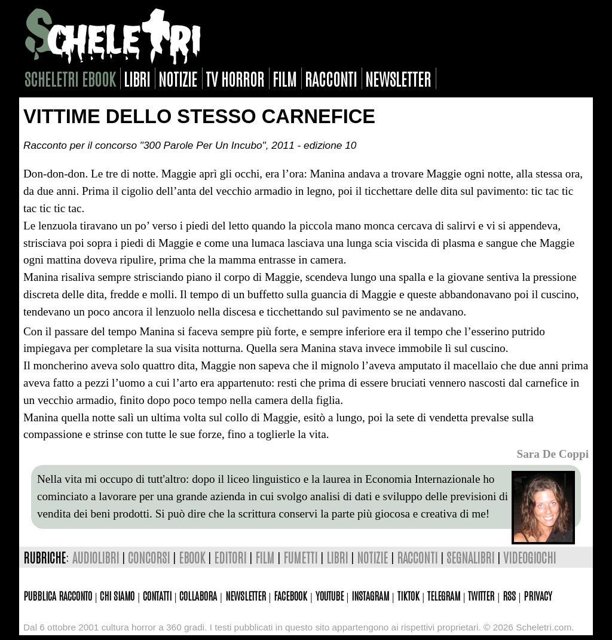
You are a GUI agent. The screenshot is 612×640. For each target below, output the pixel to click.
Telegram (443, 595)
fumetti (300, 557)
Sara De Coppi (553, 454)
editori (230, 557)
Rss (509, 595)
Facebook (290, 595)
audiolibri (95, 557)
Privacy (538, 595)
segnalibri (470, 557)
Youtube (330, 595)
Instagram (370, 595)
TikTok (408, 595)
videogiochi (529, 557)
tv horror (235, 78)
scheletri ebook (70, 78)
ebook (192, 557)
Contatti (157, 595)
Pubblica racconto (57, 595)
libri (137, 78)
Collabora (198, 595)
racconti (331, 78)
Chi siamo (117, 595)
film (284, 78)
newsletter (398, 78)
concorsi (149, 557)
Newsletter (245, 595)
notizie (177, 78)
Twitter (481, 595)
